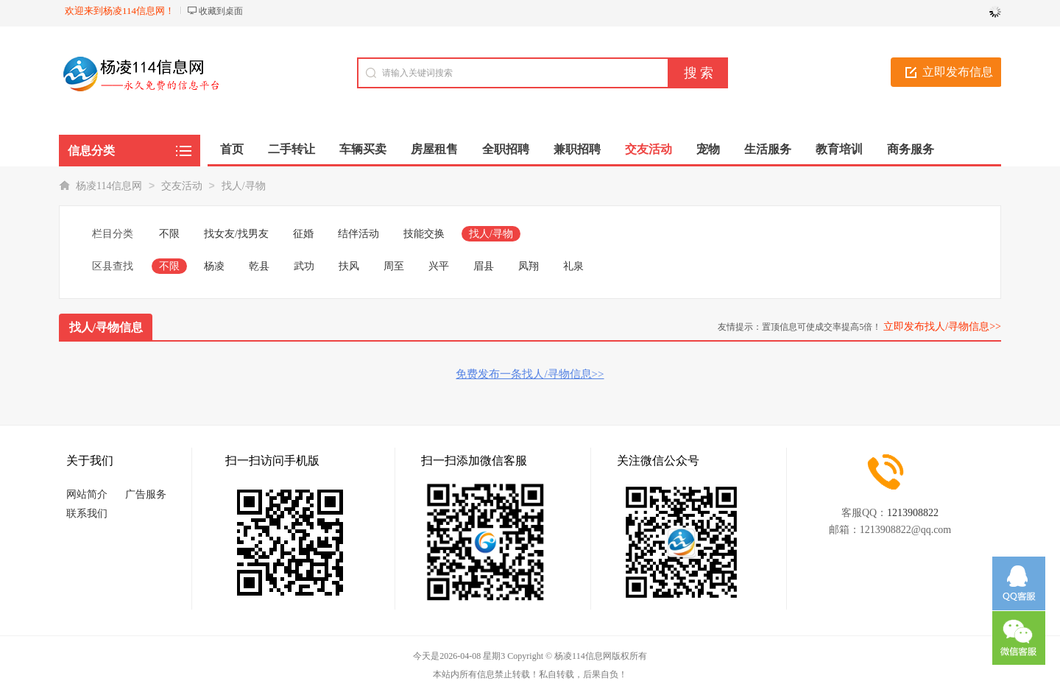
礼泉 (573, 266)
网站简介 (86, 494)
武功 (304, 266)
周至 (394, 266)
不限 (169, 233)
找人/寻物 (244, 185)
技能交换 (424, 233)
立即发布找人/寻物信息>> (942, 326)
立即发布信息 (957, 72)
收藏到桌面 (221, 11)
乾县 (259, 266)
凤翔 (528, 266)
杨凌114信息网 (109, 185)
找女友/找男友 (236, 233)
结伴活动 (358, 233)
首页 (232, 149)
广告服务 (145, 494)
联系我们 (86, 513)
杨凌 (214, 266)
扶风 (349, 266)
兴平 (438, 266)
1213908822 (913, 512)
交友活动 (181, 185)
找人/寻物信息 (106, 327)
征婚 (303, 233)
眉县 (483, 266)
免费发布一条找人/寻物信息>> (530, 374)
